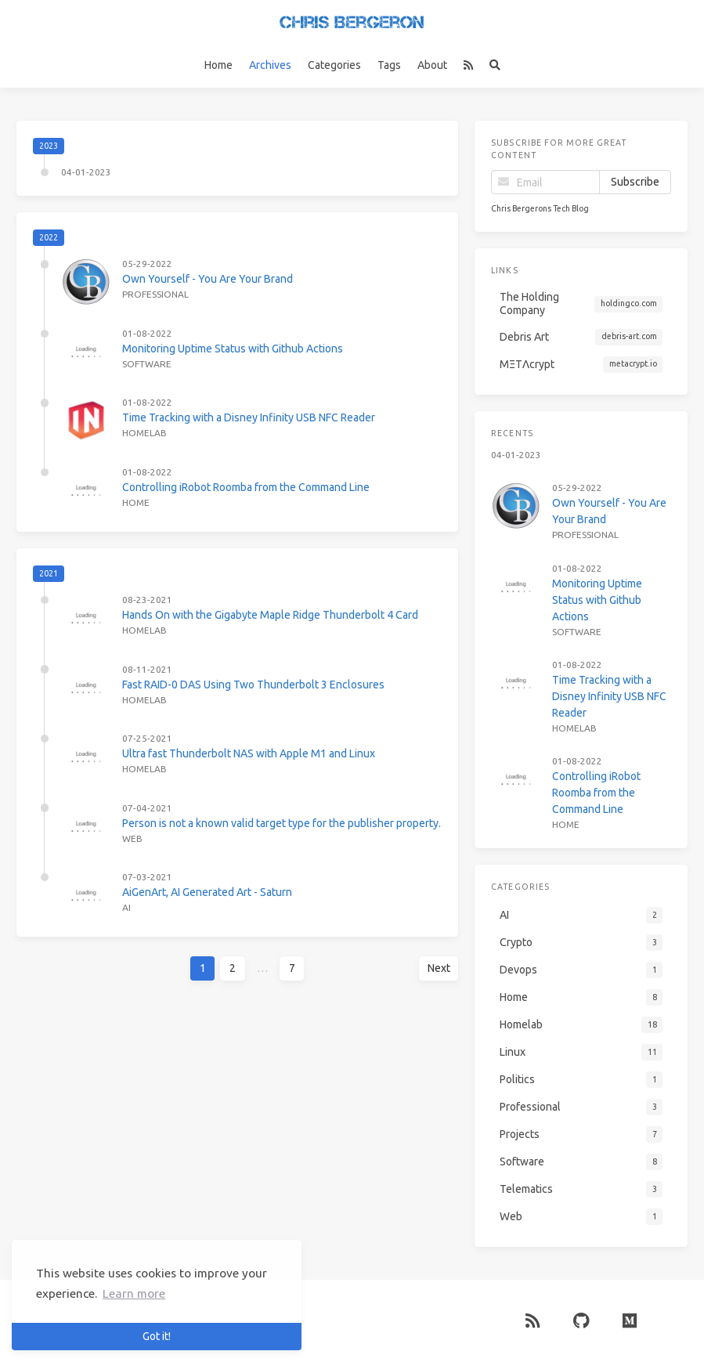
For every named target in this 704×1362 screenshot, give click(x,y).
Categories (334, 65)
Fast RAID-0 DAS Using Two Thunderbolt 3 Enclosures (253, 684)
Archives (270, 65)
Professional (155, 294)
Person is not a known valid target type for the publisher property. (281, 823)
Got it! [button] (157, 1336)
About (432, 65)
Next (439, 968)
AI (126, 907)
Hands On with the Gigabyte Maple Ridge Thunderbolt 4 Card (270, 615)
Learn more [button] (134, 1293)
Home (218, 65)
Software (146, 364)
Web (132, 838)
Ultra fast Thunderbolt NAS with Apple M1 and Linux (248, 753)
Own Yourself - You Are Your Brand (207, 279)
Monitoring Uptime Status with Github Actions (232, 348)
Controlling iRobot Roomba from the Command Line (246, 487)
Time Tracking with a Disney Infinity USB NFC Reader (248, 417)
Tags (389, 65)
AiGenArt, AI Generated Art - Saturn (207, 892)
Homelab (144, 433)
